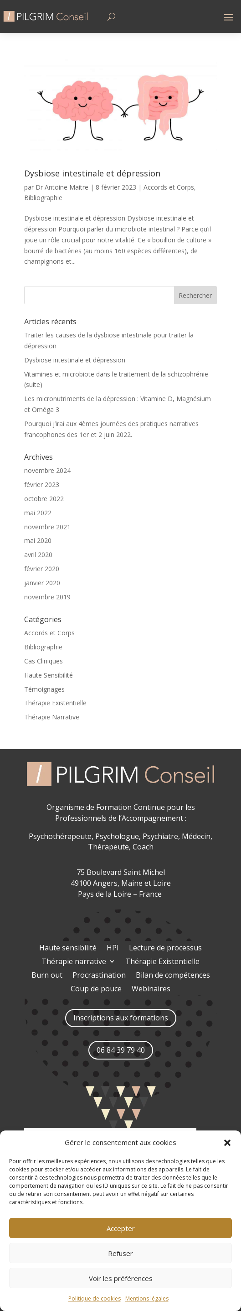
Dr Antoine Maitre (62, 187)
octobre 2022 (44, 498)
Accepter (121, 1228)
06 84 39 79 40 (121, 1050)
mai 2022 (37, 512)
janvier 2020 (42, 582)
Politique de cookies (94, 1298)
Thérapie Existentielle (55, 702)
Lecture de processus (165, 948)
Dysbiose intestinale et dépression (92, 173)
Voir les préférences (121, 1278)
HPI (113, 948)
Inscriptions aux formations (120, 1018)
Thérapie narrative (73, 962)
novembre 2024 (47, 470)
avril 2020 (38, 554)
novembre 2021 (47, 526)
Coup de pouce (96, 989)
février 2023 (41, 484)
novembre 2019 (47, 597)
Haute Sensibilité (48, 675)
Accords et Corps (169, 187)
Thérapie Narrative (51, 717)
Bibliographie (43, 197)
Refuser (120, 1253)
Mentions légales (147, 1298)
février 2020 (41, 568)
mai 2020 (37, 540)
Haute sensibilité (68, 948)
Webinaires (151, 989)
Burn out (46, 976)
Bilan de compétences (173, 976)
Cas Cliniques (43, 661)
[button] (227, 1142)
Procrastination (99, 976)
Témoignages (44, 689)
